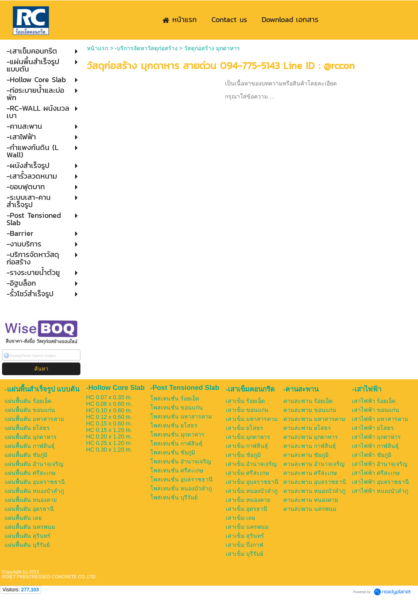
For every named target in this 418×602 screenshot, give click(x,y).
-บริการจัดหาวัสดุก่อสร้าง (146, 48)
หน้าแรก (97, 48)
